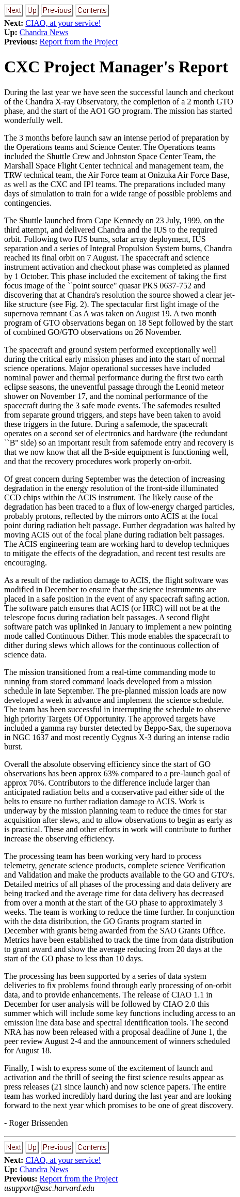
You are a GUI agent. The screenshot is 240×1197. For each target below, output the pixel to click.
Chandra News (44, 32)
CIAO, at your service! (63, 23)
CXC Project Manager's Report (116, 66)
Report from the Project (79, 41)
